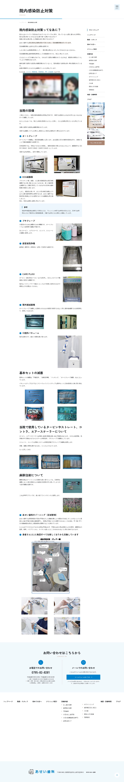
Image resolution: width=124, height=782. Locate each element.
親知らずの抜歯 (93, 86)
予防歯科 (91, 63)
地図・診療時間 (92, 94)
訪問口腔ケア (93, 73)
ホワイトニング (93, 76)
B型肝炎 (34, 72)
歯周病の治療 (93, 60)
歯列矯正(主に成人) (94, 80)
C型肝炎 (41, 72)
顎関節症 (91, 90)
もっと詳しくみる (25, 449)
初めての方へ (91, 44)
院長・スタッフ (92, 40)
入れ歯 (91, 83)
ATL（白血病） (49, 72)
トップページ (91, 35)
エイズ (28, 72)
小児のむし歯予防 (94, 67)
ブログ (89, 99)
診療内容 (90, 54)
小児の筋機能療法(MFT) (96, 70)
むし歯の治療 (93, 57)
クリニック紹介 (92, 49)
